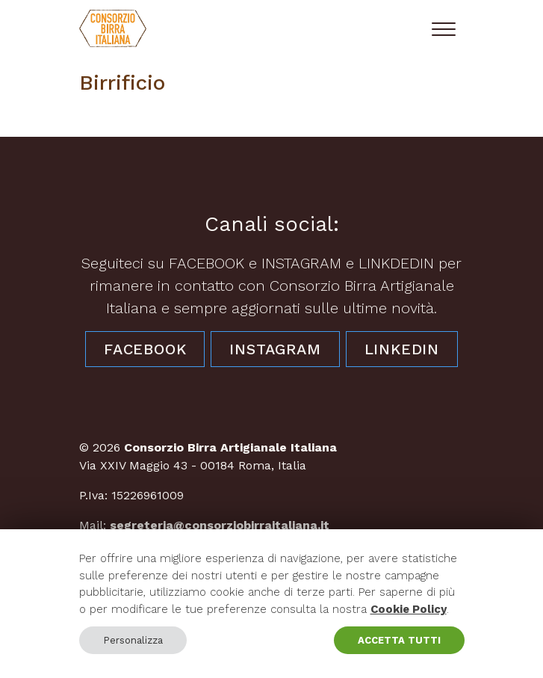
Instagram (274, 349)
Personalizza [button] (133, 640)
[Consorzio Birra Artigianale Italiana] (112, 28)
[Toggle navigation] (444, 28)
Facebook (145, 349)
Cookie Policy (408, 609)
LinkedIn (401, 349)
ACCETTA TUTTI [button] (399, 640)
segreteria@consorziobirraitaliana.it (219, 525)
